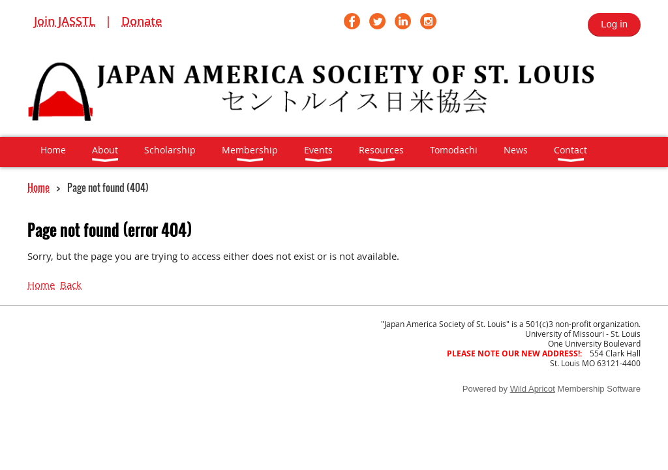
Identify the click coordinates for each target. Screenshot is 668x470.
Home (38, 187)
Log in (614, 23)
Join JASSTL (64, 21)
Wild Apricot (532, 389)
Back (71, 284)
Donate (141, 21)
